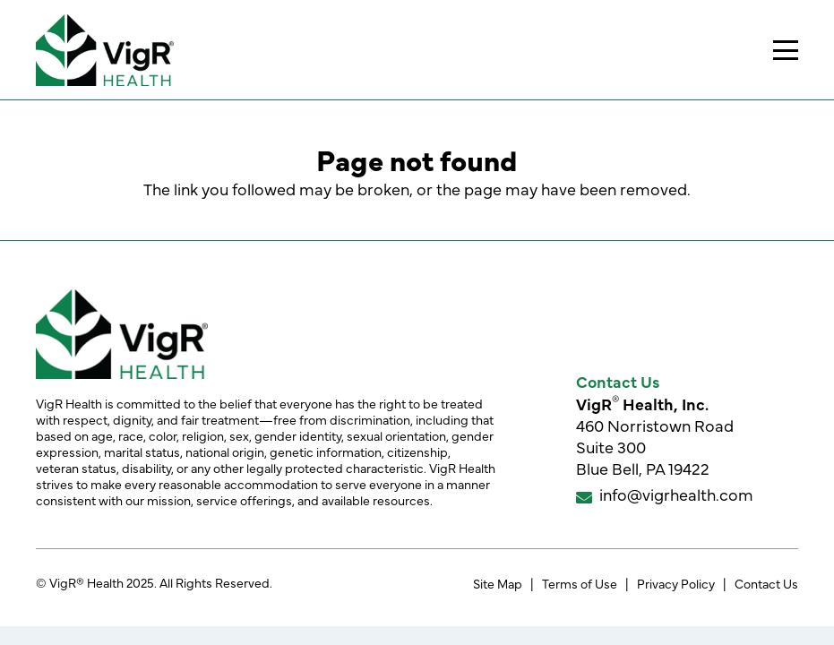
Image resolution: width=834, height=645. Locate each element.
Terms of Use (579, 583)
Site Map (497, 583)
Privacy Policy (676, 583)
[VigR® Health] (105, 50)
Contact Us (766, 583)
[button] (786, 50)
